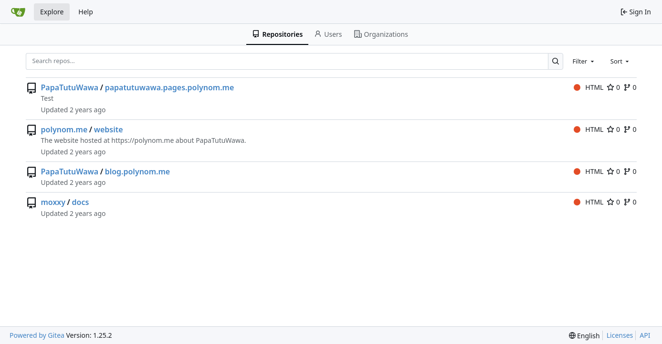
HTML (589, 87)
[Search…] (556, 61)
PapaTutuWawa (70, 87)
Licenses (620, 335)
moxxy (53, 202)
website (108, 129)
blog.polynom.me (137, 171)
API (645, 335)
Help (85, 11)
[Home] (18, 12)
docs (80, 202)
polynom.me (64, 129)
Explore (51, 11)
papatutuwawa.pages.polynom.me (169, 87)
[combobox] (584, 61)
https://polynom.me (142, 140)
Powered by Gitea (37, 335)
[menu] (584, 335)
